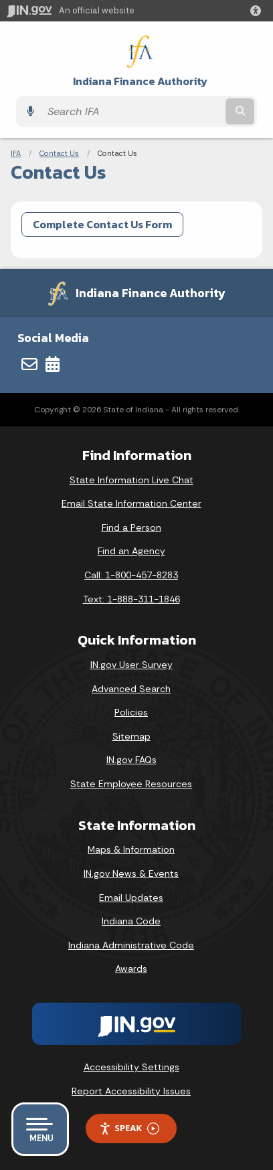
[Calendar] (53, 364)
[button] (258, 10)
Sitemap (131, 736)
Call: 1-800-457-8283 (131, 575)
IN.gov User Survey (131, 665)
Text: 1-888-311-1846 (131, 599)
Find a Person (131, 527)
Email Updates (131, 898)
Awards (131, 969)
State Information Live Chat (131, 480)
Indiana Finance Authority (140, 81)
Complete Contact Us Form (102, 224)
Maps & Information (131, 849)
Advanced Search (131, 689)
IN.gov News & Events (131, 873)
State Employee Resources (131, 784)
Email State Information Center (131, 503)
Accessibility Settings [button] (131, 1067)
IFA (16, 153)
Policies (131, 712)
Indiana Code (131, 921)
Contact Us (59, 153)
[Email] (29, 364)
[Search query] (131, 111)
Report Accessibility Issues (131, 1091)
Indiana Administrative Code (131, 945)
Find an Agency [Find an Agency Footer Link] (131, 551)
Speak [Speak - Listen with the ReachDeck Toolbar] (129, 1128)
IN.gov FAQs (131, 760)
